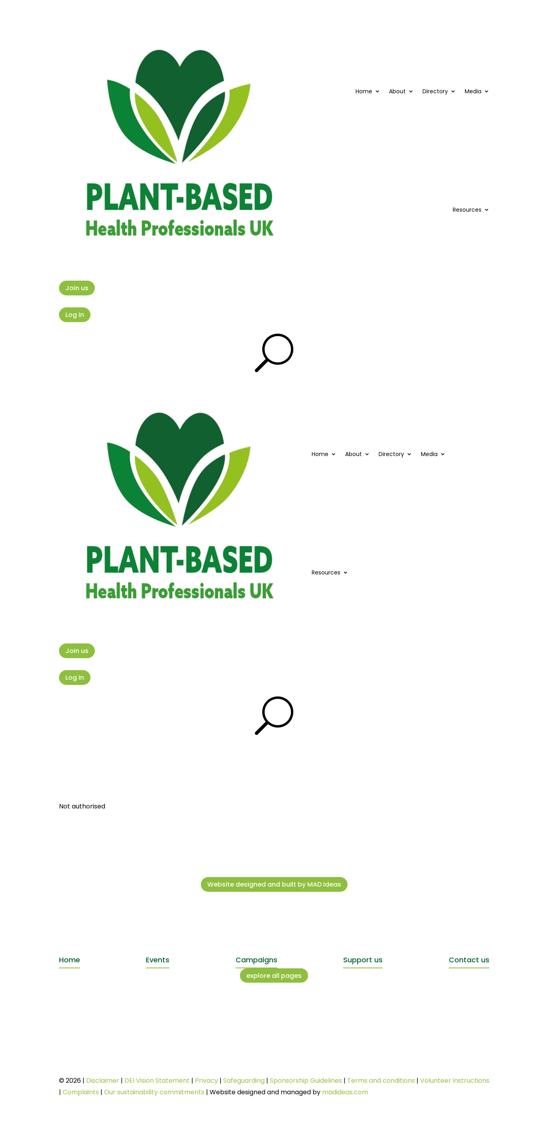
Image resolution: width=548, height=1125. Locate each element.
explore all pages (274, 975)
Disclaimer (102, 1080)
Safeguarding (244, 1080)
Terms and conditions (381, 1080)
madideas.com (345, 1092)
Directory (435, 91)
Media (473, 91)
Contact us (469, 960)
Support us (363, 960)
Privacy (206, 1080)
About (397, 91)
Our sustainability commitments (154, 1092)
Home (364, 91)
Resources (467, 210)
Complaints (81, 1092)
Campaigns (256, 960)
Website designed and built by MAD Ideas (274, 884)
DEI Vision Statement (157, 1080)
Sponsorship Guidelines (306, 1080)
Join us (76, 288)
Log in (74, 314)
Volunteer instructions (454, 1080)
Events (157, 960)
